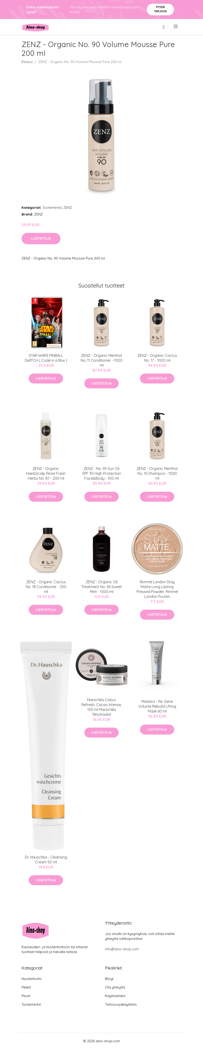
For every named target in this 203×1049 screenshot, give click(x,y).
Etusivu (27, 62)
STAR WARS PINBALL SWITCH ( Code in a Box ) (46, 358)
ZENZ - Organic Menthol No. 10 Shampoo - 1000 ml (157, 473)
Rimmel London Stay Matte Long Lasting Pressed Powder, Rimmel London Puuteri (157, 589)
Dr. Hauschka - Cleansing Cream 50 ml (46, 859)
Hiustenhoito (32, 978)
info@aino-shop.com (122, 949)
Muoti (26, 996)
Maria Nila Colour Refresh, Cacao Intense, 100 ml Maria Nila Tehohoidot (101, 707)
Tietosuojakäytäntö (121, 1004)
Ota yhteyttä (115, 987)
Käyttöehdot (115, 996)
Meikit (26, 987)
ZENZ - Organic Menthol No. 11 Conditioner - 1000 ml (101, 360)
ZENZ (67, 207)
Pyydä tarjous (160, 9)
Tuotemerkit (52, 207)
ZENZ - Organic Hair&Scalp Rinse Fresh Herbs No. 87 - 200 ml (46, 473)
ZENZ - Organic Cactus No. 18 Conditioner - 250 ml (46, 587)
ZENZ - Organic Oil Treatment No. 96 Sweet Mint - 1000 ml (101, 587)
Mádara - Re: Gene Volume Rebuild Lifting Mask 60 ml (157, 706)
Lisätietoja (41, 238)
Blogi (109, 978)
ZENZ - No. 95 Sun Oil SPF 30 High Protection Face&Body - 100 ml (101, 473)
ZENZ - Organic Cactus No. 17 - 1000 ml (157, 358)
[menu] (176, 26)
